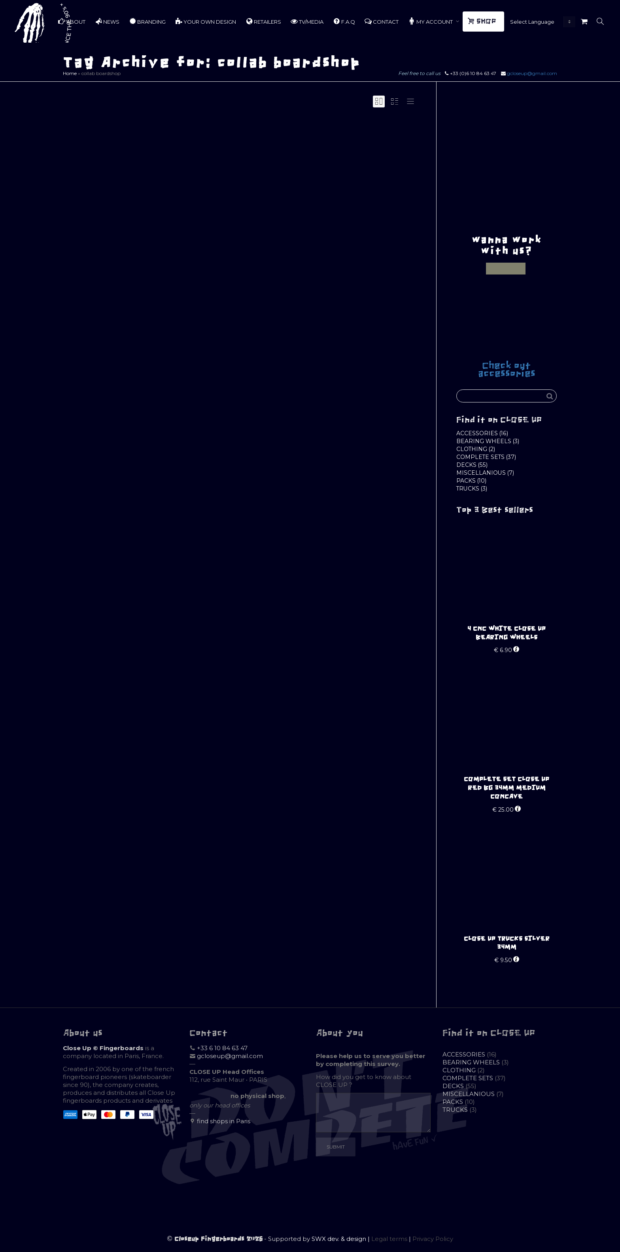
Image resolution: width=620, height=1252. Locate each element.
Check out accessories (506, 369)
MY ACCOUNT (431, 21)
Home (70, 73)
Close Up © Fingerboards (103, 1048)
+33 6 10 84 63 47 (222, 1048)
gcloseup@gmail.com (532, 73)
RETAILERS (263, 21)
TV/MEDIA (307, 21)
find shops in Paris (223, 1121)
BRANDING (147, 21)
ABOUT (71, 21)
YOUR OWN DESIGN (205, 21)
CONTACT (382, 21)
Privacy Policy (432, 1239)
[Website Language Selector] (541, 22)
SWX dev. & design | (341, 1239)
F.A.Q (344, 21)
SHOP (482, 21)
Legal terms (389, 1239)
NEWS (107, 21)
